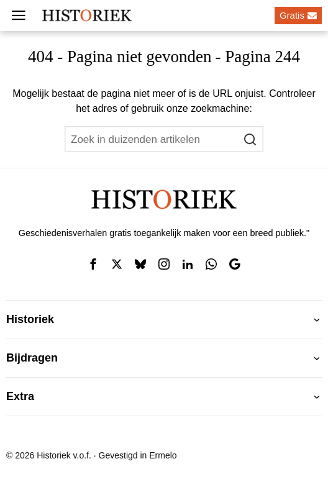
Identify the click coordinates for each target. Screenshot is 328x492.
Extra (20, 396)
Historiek (30, 319)
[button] (250, 139)
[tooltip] (93, 264)
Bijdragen (32, 358)
